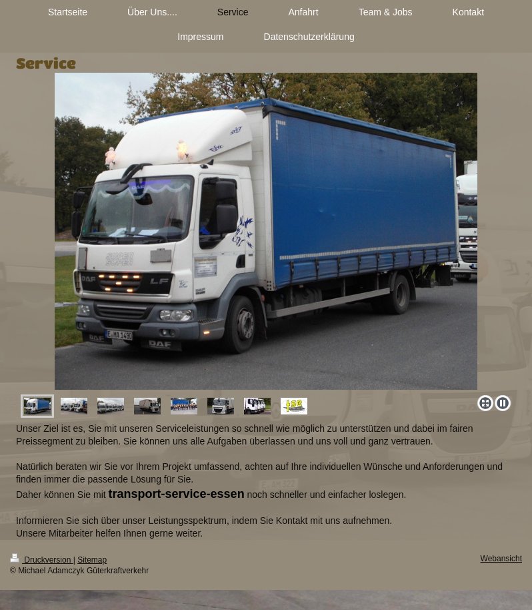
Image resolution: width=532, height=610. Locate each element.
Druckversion (41, 560)
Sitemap (92, 560)
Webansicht (501, 558)
